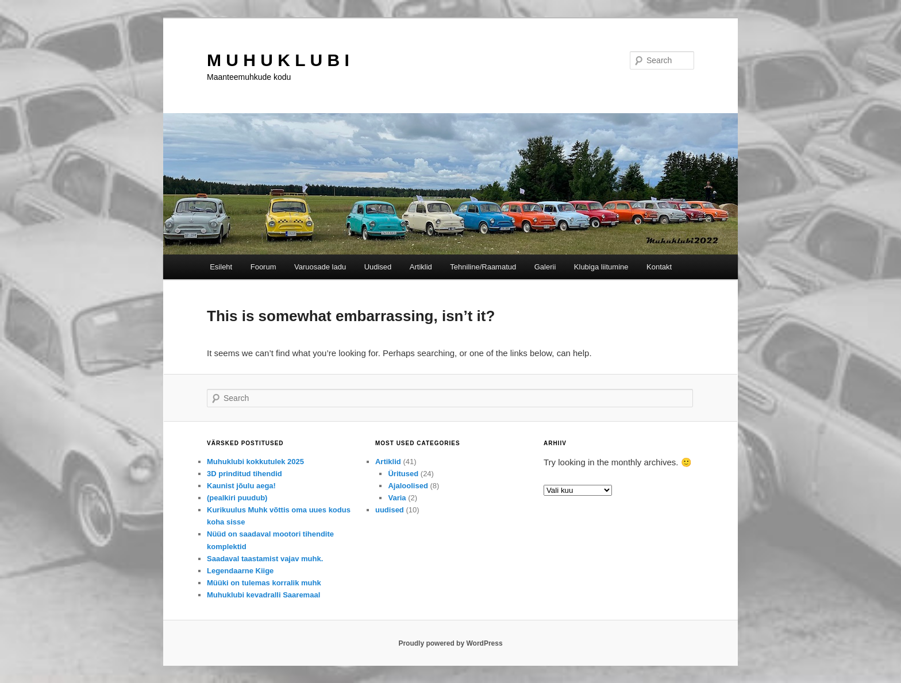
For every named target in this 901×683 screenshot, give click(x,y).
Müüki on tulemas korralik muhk (264, 582)
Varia (397, 497)
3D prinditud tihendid (244, 473)
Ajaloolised (408, 485)
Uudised (378, 267)
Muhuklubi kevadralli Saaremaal (263, 595)
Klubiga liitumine (601, 267)
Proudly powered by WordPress (450, 643)
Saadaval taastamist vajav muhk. (265, 558)
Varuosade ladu (320, 267)
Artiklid (421, 267)
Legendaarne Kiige (240, 570)
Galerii (545, 267)
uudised (389, 510)
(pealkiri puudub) (237, 497)
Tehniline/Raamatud (483, 267)
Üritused (403, 473)
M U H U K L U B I (278, 60)
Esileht (221, 267)
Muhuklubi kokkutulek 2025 (255, 461)
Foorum (263, 267)
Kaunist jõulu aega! (241, 485)
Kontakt (659, 267)
